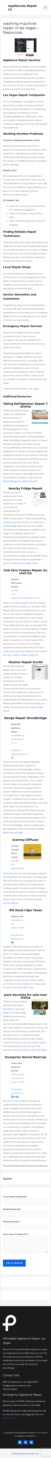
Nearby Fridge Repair (25, 488)
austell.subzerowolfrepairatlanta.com (26, 598)
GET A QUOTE (14, 1263)
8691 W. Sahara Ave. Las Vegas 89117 (20, 1382)
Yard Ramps (9, 1418)
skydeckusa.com (17, 939)
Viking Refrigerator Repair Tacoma (25, 405)
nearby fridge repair (13, 526)
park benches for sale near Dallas (25, 996)
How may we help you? (16, 1234)
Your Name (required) (15, 1196)
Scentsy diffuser (11, 877)
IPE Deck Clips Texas (25, 910)
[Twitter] (26, 1442)
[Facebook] (20, 1442)
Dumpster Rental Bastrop (25, 1057)
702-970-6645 (10, 1389)
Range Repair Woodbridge (25, 718)
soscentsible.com (17, 868)
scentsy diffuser (10, 903)
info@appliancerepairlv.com (17, 1385)
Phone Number (12, 1221)
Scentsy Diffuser (25, 840)
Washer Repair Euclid (25, 662)
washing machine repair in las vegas (21, 388)
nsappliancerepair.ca (19, 754)
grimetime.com (17, 1093)
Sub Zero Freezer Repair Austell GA (25, 571)
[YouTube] (31, 1442)
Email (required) (12, 1209)
